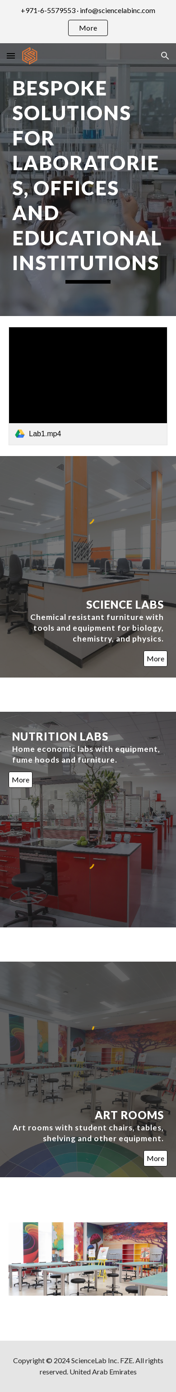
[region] (88, 21)
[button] (11, 55)
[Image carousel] (88, 1259)
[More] (155, 658)
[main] (88, 179)
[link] (88, 386)
